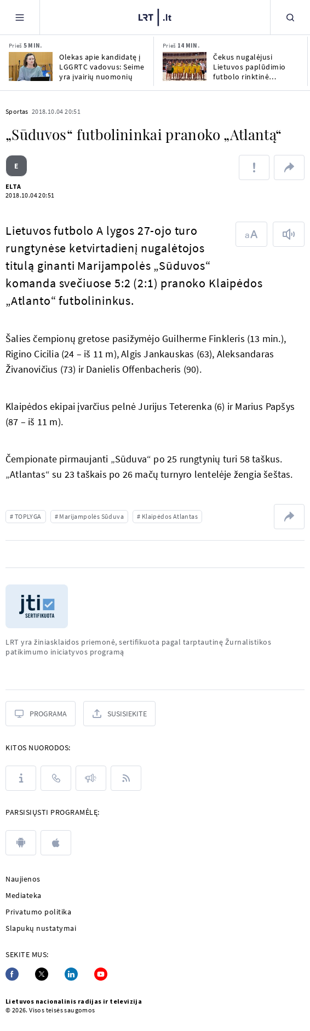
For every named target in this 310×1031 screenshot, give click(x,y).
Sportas (16, 111)
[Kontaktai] (56, 778)
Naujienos (23, 879)
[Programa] (40, 713)
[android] (20, 842)
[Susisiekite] (119, 713)
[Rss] (126, 778)
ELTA (13, 186)
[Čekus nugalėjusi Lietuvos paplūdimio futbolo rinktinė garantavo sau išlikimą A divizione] (184, 66)
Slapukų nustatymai (40, 928)
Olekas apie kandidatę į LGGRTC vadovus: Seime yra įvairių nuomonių (102, 67)
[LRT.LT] (155, 15)
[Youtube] (100, 974)
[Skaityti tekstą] (289, 234)
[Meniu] (19, 17)
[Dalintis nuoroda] (289, 167)
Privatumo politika (38, 912)
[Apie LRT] (20, 778)
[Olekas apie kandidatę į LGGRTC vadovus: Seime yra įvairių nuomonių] (31, 66)
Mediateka (23, 895)
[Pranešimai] (91, 778)
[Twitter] (41, 974)
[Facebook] (12, 974)
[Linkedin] (71, 974)
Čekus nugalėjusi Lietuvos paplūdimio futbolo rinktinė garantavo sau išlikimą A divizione (255, 67)
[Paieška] (290, 17)
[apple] (56, 842)
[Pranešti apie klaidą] (254, 167)
